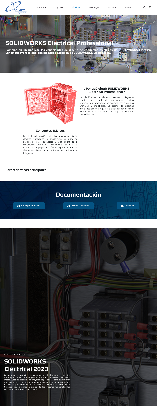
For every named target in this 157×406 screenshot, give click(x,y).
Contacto (127, 7)
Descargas (94, 7)
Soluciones (76, 7)
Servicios (111, 7)
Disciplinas (57, 7)
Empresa (41, 7)
